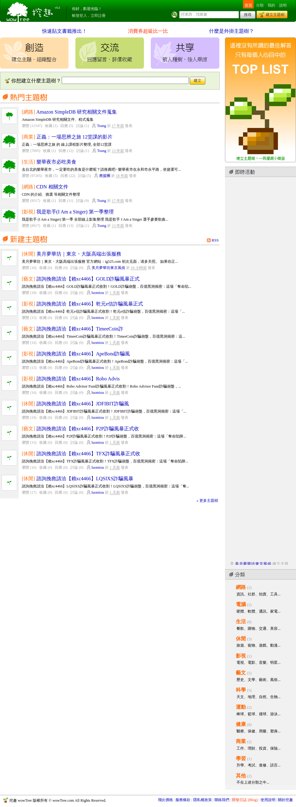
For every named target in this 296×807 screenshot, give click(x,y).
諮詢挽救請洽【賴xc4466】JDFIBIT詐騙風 (82, 403)
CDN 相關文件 (52, 186)
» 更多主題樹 (207, 500)
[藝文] (28, 278)
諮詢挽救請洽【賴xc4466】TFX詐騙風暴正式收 (88, 453)
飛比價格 (165, 800)
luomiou (98, 293)
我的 (271, 5)
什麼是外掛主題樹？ (231, 31)
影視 (241, 655)
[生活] (28, 161)
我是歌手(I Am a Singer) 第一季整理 (75, 211)
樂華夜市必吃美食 (56, 161)
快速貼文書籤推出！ (64, 31)
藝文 (241, 672)
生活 (241, 621)
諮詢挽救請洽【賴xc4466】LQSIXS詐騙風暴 (85, 478)
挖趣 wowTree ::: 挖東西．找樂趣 (30, 11)
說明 (283, 5)
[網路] (28, 112)
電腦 (241, 604)
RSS (215, 240)
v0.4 (57, 7)
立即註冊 (98, 15)
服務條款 (182, 800)
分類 (260, 5)
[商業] (28, 136)
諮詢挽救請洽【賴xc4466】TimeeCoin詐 (79, 328)
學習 (241, 758)
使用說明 (267, 800)
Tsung (101, 126)
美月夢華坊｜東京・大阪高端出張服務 (78, 254)
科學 (241, 689)
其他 (241, 775)
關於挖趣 (285, 800)
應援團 (104, 176)
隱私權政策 (202, 800)
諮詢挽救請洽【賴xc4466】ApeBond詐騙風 (83, 353)
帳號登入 (79, 15)
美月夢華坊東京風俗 (108, 268)
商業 (241, 741)
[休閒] (28, 254)
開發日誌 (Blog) (245, 800)
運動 (241, 707)
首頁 (248, 5)
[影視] (28, 211)
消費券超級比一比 (148, 31)
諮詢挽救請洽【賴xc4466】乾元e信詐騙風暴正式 (89, 303)
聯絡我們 (221, 800)
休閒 (241, 638)
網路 (241, 587)
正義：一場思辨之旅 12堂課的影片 (74, 136)
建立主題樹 (275, 14)
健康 (241, 724)
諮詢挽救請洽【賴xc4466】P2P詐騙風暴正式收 (87, 428)
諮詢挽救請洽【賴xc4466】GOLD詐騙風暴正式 (88, 278)
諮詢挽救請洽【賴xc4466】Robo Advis (78, 378)
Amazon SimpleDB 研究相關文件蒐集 (76, 112)
